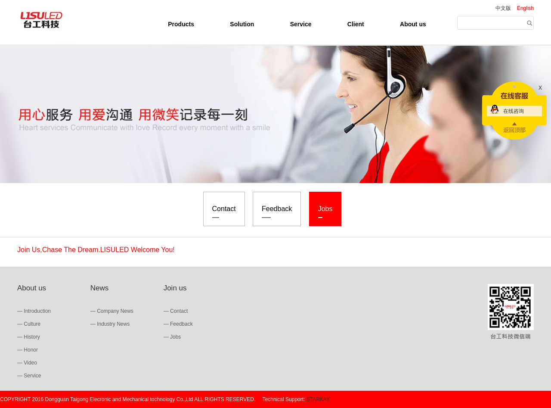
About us (413, 24)
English (525, 8)
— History (28, 337)
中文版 (503, 8)
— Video (27, 363)
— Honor (27, 350)
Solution (242, 24)
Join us (175, 288)
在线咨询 (513, 111)
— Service (29, 376)
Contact (224, 211)
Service (301, 24)
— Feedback (178, 324)
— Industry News (110, 324)
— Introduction (34, 311)
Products (181, 24)
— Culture (28, 324)
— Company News (111, 311)
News (99, 288)
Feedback (277, 211)
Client (355, 24)
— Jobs (172, 337)
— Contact (176, 311)
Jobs (325, 211)
